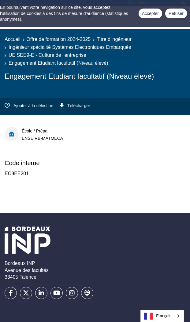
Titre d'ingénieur (114, 39)
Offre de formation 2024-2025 (59, 39)
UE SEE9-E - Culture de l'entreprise (47, 55)
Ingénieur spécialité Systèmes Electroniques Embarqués (70, 47)
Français (157, 316)
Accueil (12, 39)
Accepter (150, 13)
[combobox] (162, 316)
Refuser (176, 13)
